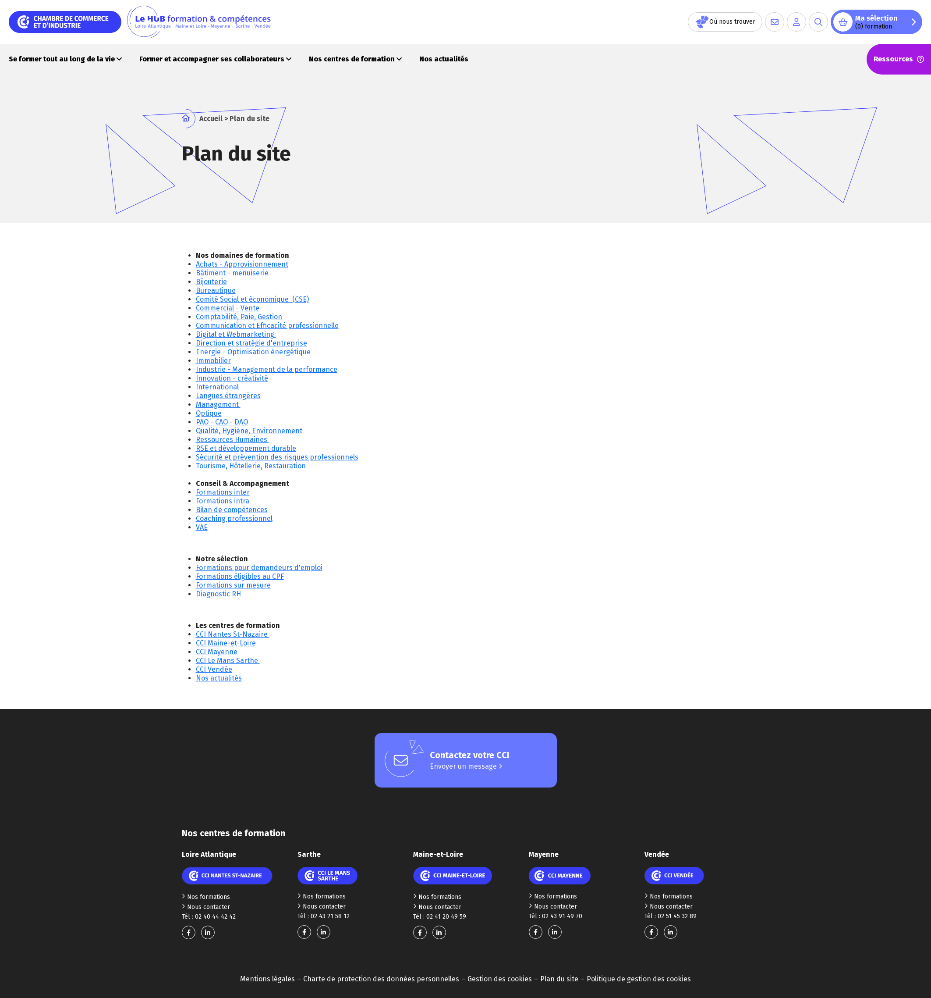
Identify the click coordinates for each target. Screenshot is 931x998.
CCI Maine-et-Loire (226, 643)
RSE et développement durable (246, 448)
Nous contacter (206, 907)
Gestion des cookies (499, 979)
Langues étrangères (228, 396)
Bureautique (216, 290)
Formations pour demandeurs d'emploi (259, 567)
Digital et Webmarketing (236, 334)
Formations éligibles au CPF (240, 576)
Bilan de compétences (232, 510)
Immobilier (213, 360)
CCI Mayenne (216, 652)
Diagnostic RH (218, 594)
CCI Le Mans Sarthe (228, 660)
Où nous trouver (725, 22)
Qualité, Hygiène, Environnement (249, 431)
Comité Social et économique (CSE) (252, 299)
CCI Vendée (214, 669)
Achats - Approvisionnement (242, 264)
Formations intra (222, 501)
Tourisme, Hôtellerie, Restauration (251, 466)
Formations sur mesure (233, 585)
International (217, 387)
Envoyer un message (466, 766)
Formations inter (223, 492)
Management (218, 404)
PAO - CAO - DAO (222, 422)
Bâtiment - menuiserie (232, 273)
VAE (202, 527)
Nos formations (206, 897)
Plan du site (559, 979)
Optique (209, 413)
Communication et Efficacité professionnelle (267, 325)
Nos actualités (219, 678)
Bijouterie (211, 282)
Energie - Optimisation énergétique (254, 352)
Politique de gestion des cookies (639, 979)
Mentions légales (267, 979)
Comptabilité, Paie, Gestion (240, 317)
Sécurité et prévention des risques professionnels (277, 457)
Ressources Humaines (232, 439)
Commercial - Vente (227, 308)
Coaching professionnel (234, 518)
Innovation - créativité (232, 378)
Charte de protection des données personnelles (381, 979)
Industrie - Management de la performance (266, 369)
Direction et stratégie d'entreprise (251, 343)
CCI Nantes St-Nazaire (232, 634)
